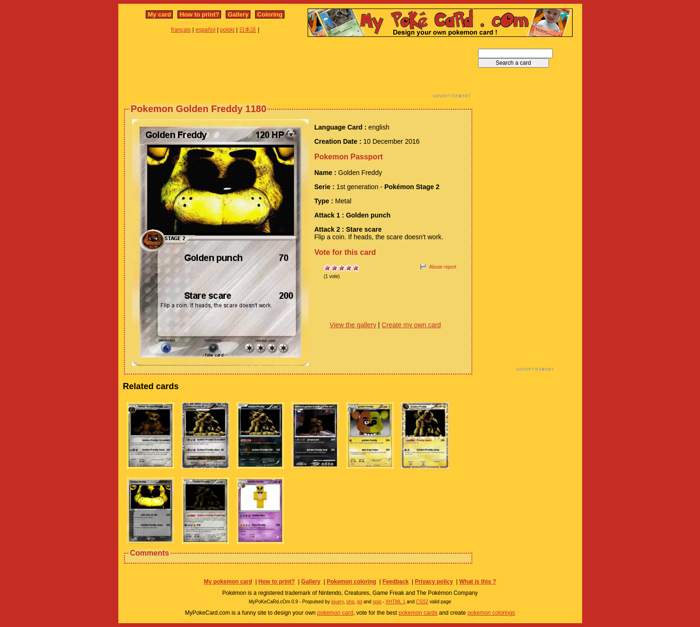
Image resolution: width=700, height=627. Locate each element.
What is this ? (477, 581)
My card (159, 14)
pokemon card (335, 613)
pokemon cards (418, 613)
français (181, 29)
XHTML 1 (396, 601)
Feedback (395, 581)
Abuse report (442, 267)
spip (376, 601)
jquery (337, 601)
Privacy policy (434, 581)
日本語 (247, 29)
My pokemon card (228, 581)
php (350, 601)
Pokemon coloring (351, 581)
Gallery (238, 14)
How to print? (199, 14)
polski (227, 29)
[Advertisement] (298, 70)
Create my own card (411, 325)
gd (359, 601)
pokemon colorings (491, 613)
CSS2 (422, 601)
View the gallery (352, 325)
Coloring (269, 14)
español (205, 29)
